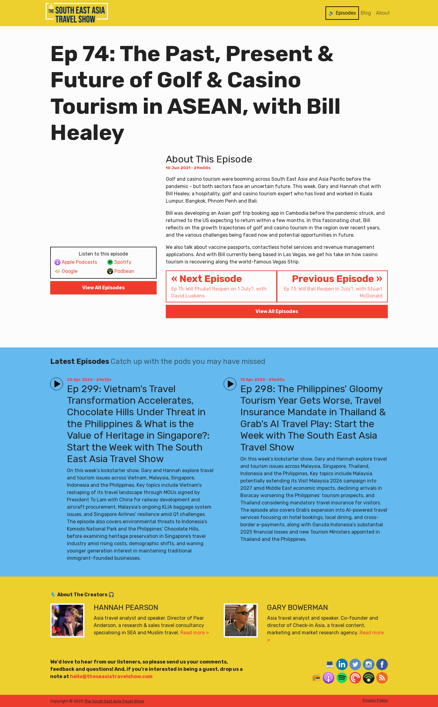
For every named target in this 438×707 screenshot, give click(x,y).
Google (66, 271)
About (383, 13)
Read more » (194, 633)
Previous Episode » (332, 286)
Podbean (120, 271)
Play (55, 381)
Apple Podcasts (75, 262)
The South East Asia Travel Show (114, 701)
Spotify (119, 262)
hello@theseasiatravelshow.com (111, 676)
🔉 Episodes (342, 13)
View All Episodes (103, 288)
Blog (366, 13)
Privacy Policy (375, 700)
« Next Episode (221, 286)
